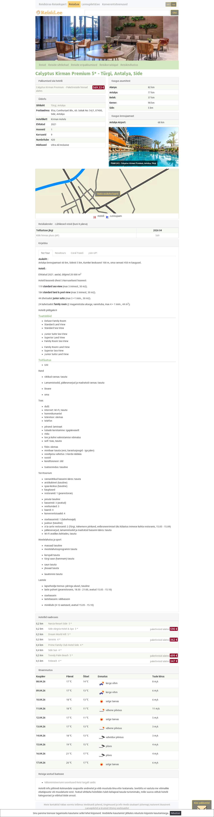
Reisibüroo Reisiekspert (53, 4)
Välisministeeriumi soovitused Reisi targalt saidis (70, 782)
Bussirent (165, 804)
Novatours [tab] (60, 252)
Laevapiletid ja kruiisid (96, 808)
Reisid (42, 64)
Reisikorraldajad (109, 64)
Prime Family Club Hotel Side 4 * (65, 644)
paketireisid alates (164, 629)
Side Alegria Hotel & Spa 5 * (63, 628)
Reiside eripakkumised (84, 64)
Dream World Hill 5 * (59, 634)
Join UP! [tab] (92, 252)
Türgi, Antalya (58, 105)
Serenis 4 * (54, 639)
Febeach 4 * (54, 660)
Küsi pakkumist (202, 807)
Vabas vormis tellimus (71, 804)
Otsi (175, 12)
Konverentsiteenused (115, 4)
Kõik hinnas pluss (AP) (47, 235)
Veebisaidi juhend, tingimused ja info (103, 804)
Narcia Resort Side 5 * (60, 623)
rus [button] (173, 4)
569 (157, 235)
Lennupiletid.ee (91, 4)
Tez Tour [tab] (45, 252)
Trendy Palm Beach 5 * (60, 655)
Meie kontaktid (52, 804)
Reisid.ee (74, 4)
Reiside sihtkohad (58, 64)
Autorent (155, 804)
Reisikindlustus (129, 64)
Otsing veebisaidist (119, 808)
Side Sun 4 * (55, 650)
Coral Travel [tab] (77, 252)
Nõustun (175, 813)
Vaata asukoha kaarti (107, 193)
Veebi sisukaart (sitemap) (136, 804)
